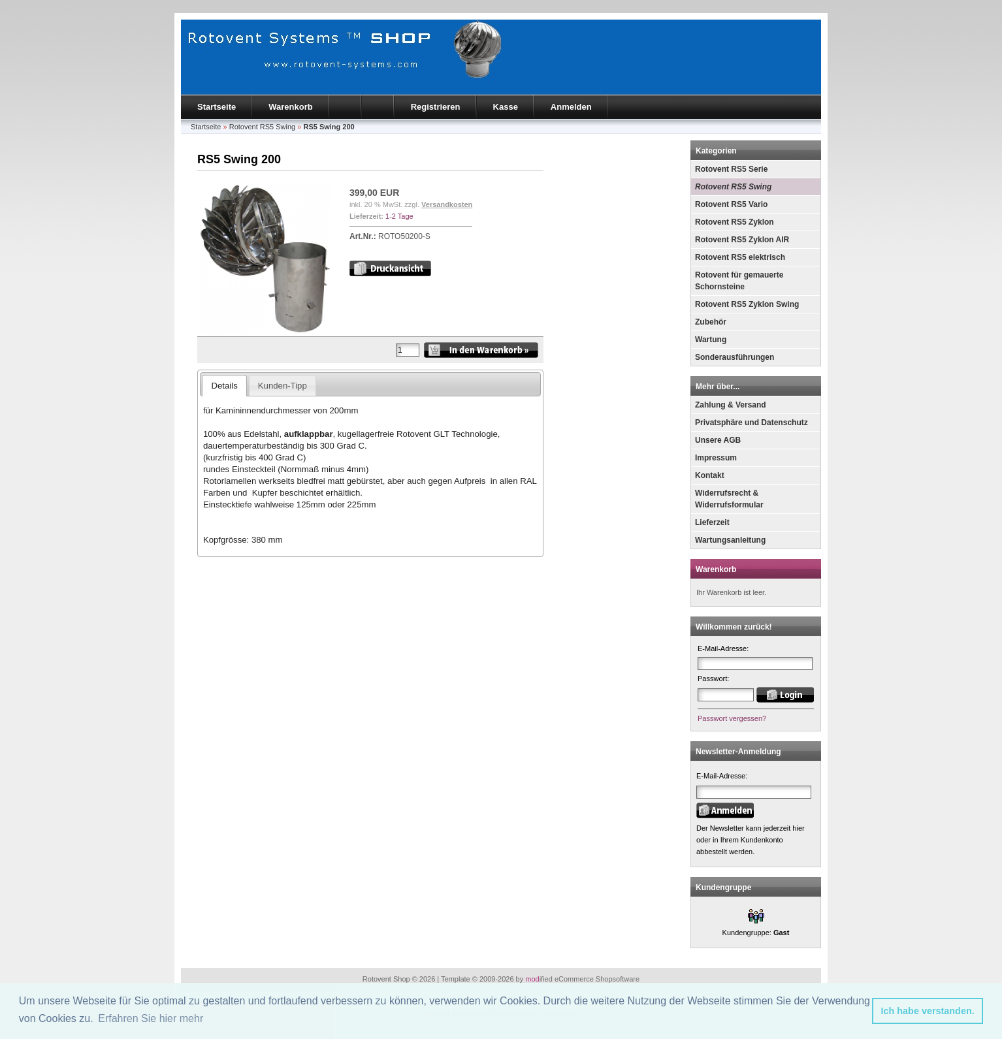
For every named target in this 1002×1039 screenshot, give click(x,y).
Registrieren (436, 107)
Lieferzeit (712, 522)
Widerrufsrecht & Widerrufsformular (729, 498)
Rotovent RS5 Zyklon (734, 222)
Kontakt (709, 475)
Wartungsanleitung (730, 540)
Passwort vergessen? (732, 718)
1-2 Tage (399, 216)
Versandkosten (446, 204)
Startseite (216, 107)
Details (224, 386)
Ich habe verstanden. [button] (928, 1011)
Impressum (716, 457)
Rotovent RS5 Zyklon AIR (742, 239)
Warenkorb (290, 107)
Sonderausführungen (734, 357)
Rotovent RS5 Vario (731, 204)
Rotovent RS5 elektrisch (740, 257)
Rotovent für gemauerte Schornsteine (739, 280)
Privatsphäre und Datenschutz (751, 422)
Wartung (710, 339)
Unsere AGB (718, 440)
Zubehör (710, 322)
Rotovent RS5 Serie (731, 169)
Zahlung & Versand (730, 404)
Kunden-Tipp (282, 386)
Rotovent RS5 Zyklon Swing (747, 304)
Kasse (505, 107)
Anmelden (571, 107)
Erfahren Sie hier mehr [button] (150, 1018)
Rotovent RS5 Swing (733, 186)
